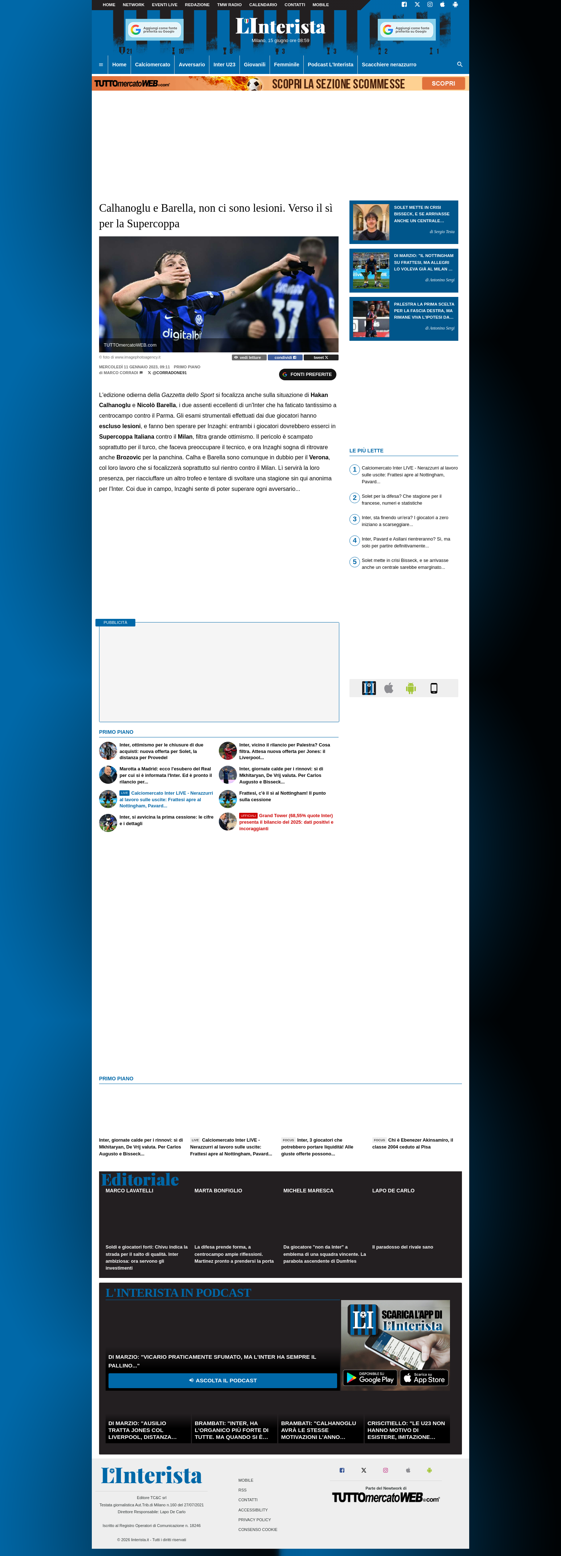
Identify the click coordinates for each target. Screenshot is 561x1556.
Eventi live (164, 5)
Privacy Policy (254, 1520)
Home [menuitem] (119, 64)
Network (134, 5)
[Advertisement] (403, 984)
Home (109, 5)
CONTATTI (294, 5)
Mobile (245, 1480)
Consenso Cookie (258, 1529)
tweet (321, 357)
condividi (285, 357)
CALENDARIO (263, 5)
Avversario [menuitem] (192, 64)
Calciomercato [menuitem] (152, 64)
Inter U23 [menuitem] (225, 64)
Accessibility (253, 1510)
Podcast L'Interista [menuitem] (330, 64)
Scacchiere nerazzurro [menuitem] (389, 64)
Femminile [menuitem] (286, 64)
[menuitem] (100, 64)
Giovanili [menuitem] (254, 64)
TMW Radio (229, 5)
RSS (242, 1490)
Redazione (197, 5)
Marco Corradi (121, 373)
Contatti (248, 1500)
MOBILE (321, 5)
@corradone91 (167, 373)
